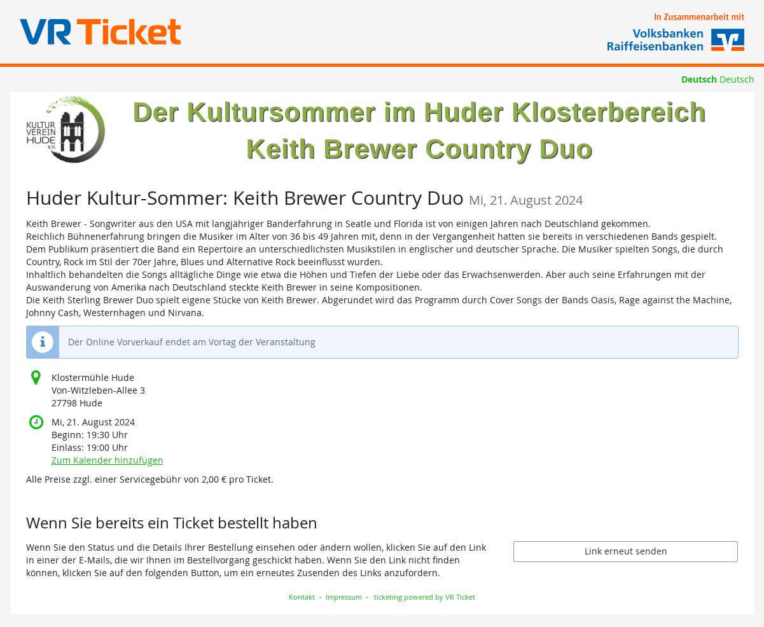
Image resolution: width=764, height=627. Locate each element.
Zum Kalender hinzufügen (107, 460)
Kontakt (302, 597)
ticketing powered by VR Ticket (424, 597)
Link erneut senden (626, 551)
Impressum (344, 597)
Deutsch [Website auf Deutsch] (699, 79)
